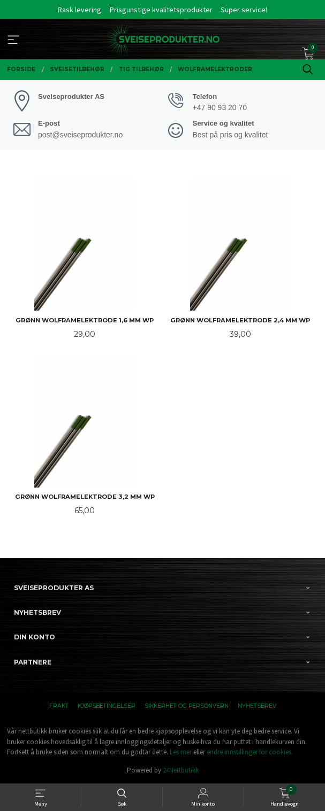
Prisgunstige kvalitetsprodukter (161, 9)
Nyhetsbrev (257, 705)
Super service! (244, 9)
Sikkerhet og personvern (187, 705)
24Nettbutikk (181, 770)
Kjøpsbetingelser (106, 705)
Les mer (181, 751)
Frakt (59, 705)
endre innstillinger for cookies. (250, 751)
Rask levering (79, 9)
